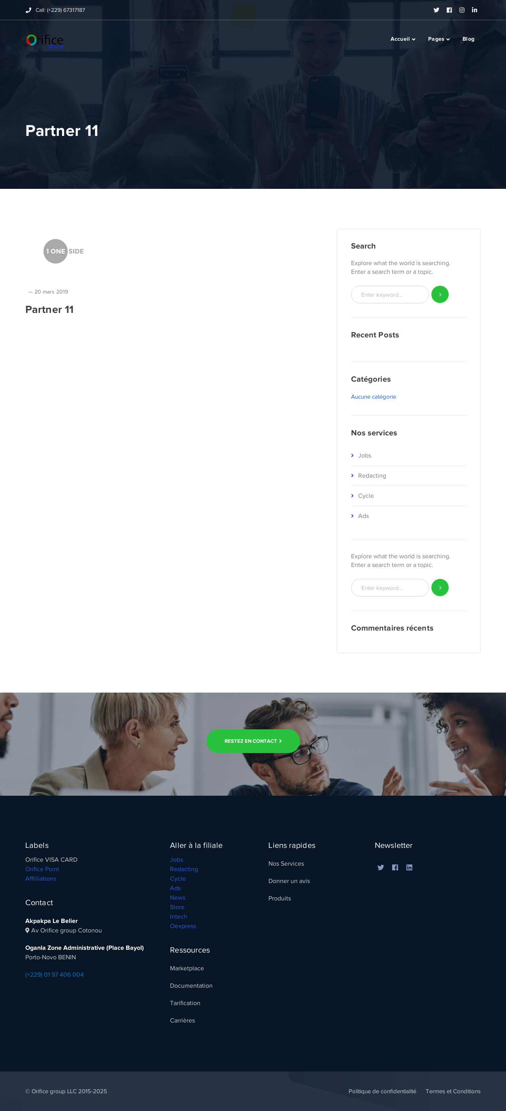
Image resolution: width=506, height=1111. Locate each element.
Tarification (185, 1003)
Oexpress (183, 926)
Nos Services (286, 863)
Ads (363, 516)
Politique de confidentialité (382, 1091)
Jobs (364, 455)
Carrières (182, 1020)
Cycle (366, 495)
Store (177, 907)
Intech (178, 916)
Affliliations (40, 878)
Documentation (191, 985)
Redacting (372, 475)
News (177, 897)
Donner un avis (289, 881)
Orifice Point (42, 869)
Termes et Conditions (453, 1091)
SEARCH (440, 294)
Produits (279, 898)
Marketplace (187, 968)
